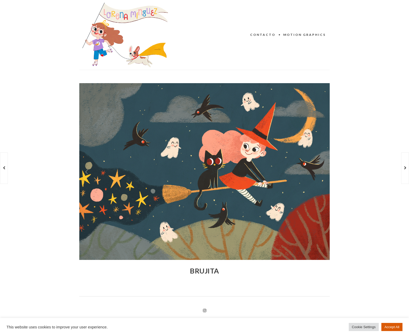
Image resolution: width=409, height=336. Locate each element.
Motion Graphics (304, 35)
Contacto (262, 35)
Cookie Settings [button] (364, 327)
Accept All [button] (391, 327)
